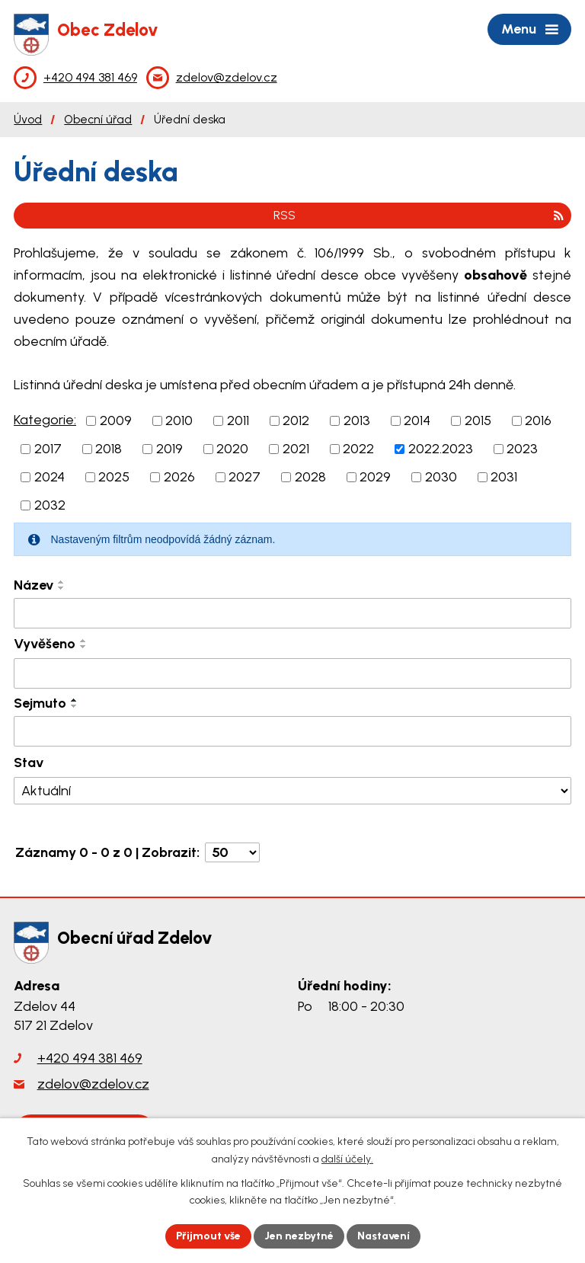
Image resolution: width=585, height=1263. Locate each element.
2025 (113, 476)
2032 (50, 505)
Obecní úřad (98, 119)
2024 (49, 476)
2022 (358, 448)
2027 (245, 476)
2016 (538, 420)
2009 (116, 420)
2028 (310, 476)
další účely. (347, 1159)
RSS (418, 215)
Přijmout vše (208, 1235)
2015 (478, 420)
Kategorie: (45, 419)
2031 (504, 476)
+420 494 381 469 (89, 1058)
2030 (441, 476)
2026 (179, 476)
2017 (48, 448)
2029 (375, 476)
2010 (179, 420)
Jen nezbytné (299, 1235)
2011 (238, 420)
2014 (417, 420)
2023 (522, 448)
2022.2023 (440, 448)
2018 (108, 448)
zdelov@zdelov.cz (93, 1084)
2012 (296, 420)
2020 (232, 448)
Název (33, 585)
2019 (169, 448)
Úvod (28, 119)
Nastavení (383, 1235)
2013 (357, 420)
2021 (296, 448)
